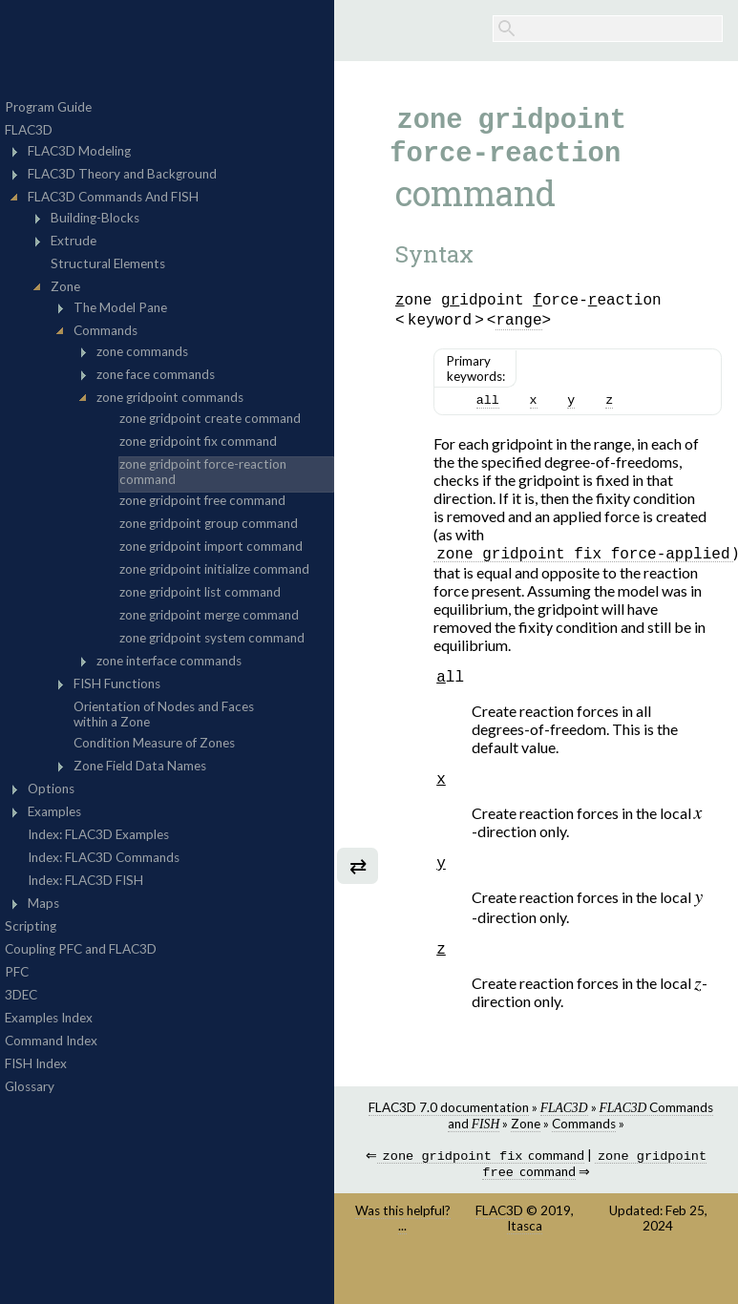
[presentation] (698, 844)
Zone (525, 1160)
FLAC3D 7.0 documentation (449, 1144)
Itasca (524, 1266)
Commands (584, 1160)
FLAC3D (499, 1251)
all (487, 420)
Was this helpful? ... (403, 1259)
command (480, 1195)
